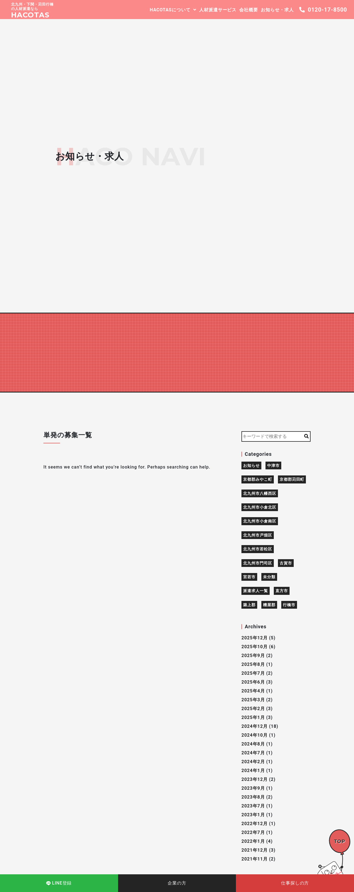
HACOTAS (30, 15)
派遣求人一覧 (255, 590)
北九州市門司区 (257, 563)
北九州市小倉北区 (259, 507)
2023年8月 (253, 797)
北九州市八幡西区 (259, 493)
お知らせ (251, 465)
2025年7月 (253, 673)
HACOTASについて (170, 9)
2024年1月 (253, 770)
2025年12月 (254, 637)
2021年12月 (254, 850)
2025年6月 (253, 682)
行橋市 (289, 605)
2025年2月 (253, 708)
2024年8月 (253, 744)
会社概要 (248, 9)
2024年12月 (254, 726)
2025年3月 (253, 699)
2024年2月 (253, 761)
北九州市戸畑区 (257, 535)
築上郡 (249, 605)
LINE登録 (59, 883)
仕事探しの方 (295, 883)
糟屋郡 (269, 605)
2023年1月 (253, 814)
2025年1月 (253, 717)
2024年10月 (254, 735)
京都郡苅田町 (292, 479)
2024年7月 (253, 752)
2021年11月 (254, 859)
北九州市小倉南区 (259, 521)
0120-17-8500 (323, 9)
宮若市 (249, 577)
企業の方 (177, 883)
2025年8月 (253, 664)
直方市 (281, 590)
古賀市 (286, 563)
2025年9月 (253, 655)
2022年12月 (254, 823)
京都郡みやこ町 (257, 479)
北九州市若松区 (257, 549)
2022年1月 (253, 841)
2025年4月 (253, 691)
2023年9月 (253, 788)
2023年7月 (253, 806)
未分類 (269, 577)
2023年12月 (254, 779)
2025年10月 (254, 646)
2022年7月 (253, 832)
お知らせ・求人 (277, 9)
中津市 (273, 465)
